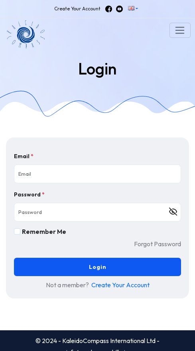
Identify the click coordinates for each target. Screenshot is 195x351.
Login (97, 267)
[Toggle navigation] (180, 30)
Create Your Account (77, 9)
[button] (133, 9)
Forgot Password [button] (157, 244)
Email (23, 156)
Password (29, 194)
